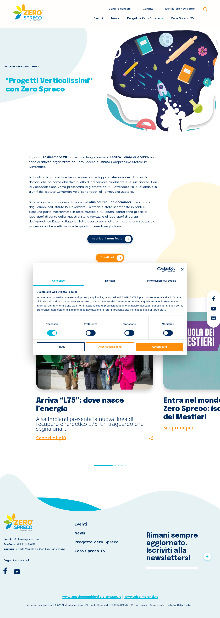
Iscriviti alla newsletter (180, 9)
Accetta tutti (159, 346)
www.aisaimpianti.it (141, 597)
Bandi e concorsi (120, 9)
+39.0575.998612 (26, 544)
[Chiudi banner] (182, 269)
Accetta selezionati (110, 346)
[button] (103, 465)
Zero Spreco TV (182, 18)
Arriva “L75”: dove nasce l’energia (80, 404)
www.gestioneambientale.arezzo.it (91, 597)
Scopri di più (51, 437)
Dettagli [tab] (110, 280)
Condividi (107, 257)
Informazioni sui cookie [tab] (161, 280)
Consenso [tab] (58, 280)
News (115, 18)
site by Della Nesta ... (180, 605)
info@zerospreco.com (26, 540)
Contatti (148, 9)
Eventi (98, 18)
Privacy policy (139, 605)
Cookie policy (158, 605)
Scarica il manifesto (107, 238)
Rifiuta (61, 346)
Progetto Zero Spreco (143, 18)
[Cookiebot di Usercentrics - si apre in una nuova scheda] (160, 269)
